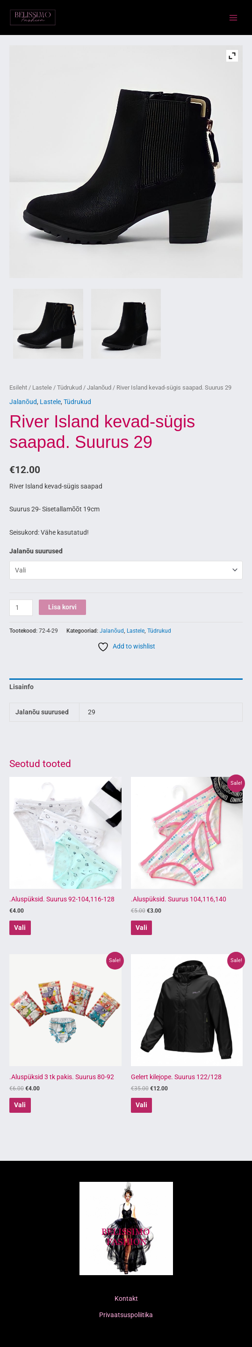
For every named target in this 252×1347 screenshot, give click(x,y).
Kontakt (126, 1298)
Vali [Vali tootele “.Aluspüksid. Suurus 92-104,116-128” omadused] (20, 927)
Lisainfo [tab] (21, 687)
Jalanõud (99, 387)
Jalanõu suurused (36, 551)
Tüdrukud (69, 387)
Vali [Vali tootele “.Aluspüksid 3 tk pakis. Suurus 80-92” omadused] (20, 1105)
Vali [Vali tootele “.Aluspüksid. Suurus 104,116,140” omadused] (141, 927)
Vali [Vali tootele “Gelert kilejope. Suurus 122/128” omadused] (141, 1105)
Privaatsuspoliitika (126, 1315)
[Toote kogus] (21, 608)
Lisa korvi (62, 607)
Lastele (42, 387)
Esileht (18, 387)
